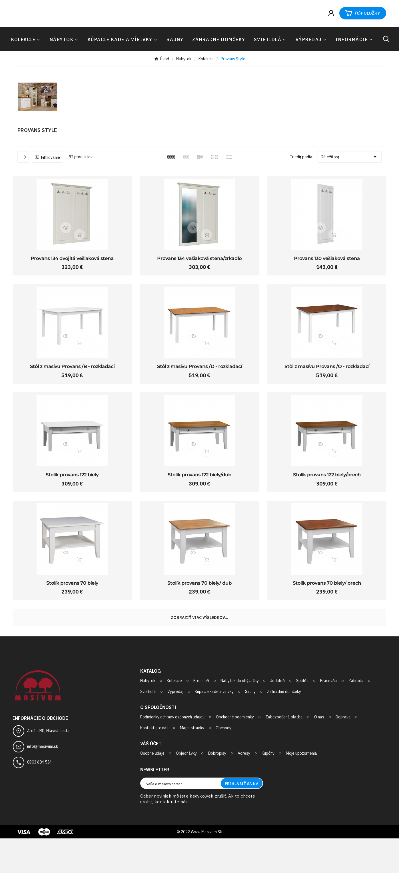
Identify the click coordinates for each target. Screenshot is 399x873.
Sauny (250, 726)
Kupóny (268, 787)
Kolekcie (174, 715)
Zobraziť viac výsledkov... (199, 652)
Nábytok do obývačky (239, 715)
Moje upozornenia (301, 787)
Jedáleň (277, 715)
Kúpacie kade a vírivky (214, 726)
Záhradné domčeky (284, 726)
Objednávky (186, 787)
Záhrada (356, 715)
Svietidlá (148, 726)
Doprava (343, 751)
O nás (319, 751)
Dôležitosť (349, 190)
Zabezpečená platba (284, 751)
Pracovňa (328, 715)
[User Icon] (333, 30)
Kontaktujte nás (154, 762)
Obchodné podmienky (235, 751)
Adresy (244, 787)
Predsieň (201, 715)
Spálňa (302, 715)
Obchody (223, 762)
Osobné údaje (152, 787)
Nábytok (147, 715)
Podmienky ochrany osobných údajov (172, 751)
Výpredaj (175, 726)
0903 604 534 (39, 796)
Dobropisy (217, 787)
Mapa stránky (192, 762)
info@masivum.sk (42, 780)
